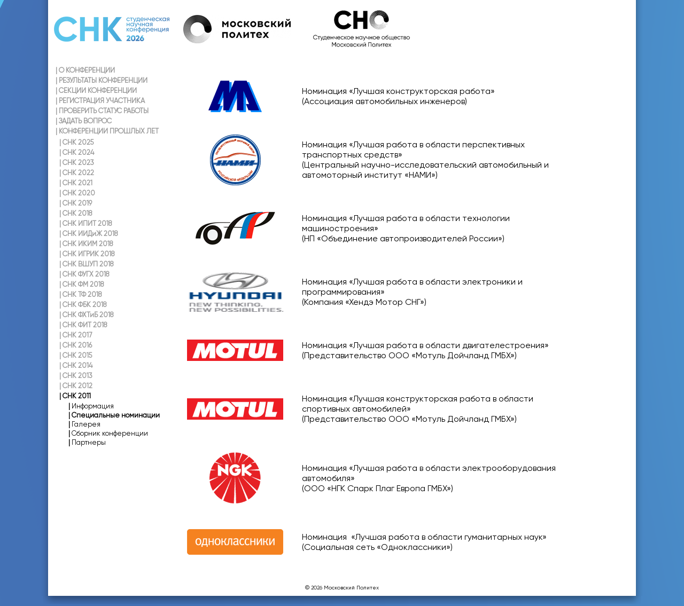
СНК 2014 (75, 365)
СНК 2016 (75, 345)
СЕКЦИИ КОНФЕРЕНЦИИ (96, 90)
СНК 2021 (75, 183)
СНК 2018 (75, 213)
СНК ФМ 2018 (81, 284)
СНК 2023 (76, 163)
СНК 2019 (75, 203)
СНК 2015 (75, 355)
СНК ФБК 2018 (82, 305)
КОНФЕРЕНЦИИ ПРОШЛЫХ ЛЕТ (107, 131)
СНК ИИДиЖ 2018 (88, 234)
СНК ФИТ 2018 (83, 325)
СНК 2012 (75, 386)
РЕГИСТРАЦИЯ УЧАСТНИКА (100, 101)
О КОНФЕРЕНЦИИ (85, 70)
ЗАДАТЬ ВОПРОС (84, 121)
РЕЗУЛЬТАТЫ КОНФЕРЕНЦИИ (101, 80)
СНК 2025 (76, 142)
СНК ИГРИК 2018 (86, 254)
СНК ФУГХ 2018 (84, 274)
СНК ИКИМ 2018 (86, 244)
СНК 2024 (76, 152)
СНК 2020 (77, 193)
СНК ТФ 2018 (80, 294)
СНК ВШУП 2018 (86, 264)
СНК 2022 (76, 173)
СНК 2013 (75, 376)
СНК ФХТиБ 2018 (86, 315)
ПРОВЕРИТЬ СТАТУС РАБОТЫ (102, 111)
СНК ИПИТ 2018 (85, 223)
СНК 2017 (75, 335)
